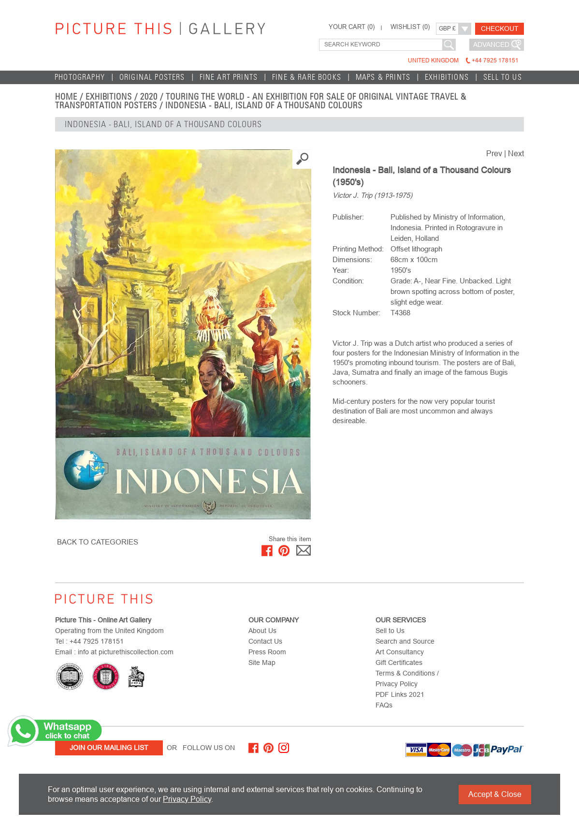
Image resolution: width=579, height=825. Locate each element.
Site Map (261, 662)
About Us (262, 630)
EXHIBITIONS (447, 77)
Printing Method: (358, 249)
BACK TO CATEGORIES (97, 542)
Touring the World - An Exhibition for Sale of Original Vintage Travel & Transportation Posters (260, 101)
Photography (80, 77)
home (66, 96)
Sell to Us (502, 77)
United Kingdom (463, 60)
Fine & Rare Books (306, 77)
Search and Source (405, 641)
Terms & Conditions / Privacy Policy (407, 678)
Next (516, 153)
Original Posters (152, 77)
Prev (494, 153)
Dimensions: (352, 259)
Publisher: (348, 217)
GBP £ (447, 28)
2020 (149, 96)
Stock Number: (356, 313)
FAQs (384, 705)
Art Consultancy (400, 652)
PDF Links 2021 (400, 694)
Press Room (267, 652)
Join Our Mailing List (109, 747)
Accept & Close (494, 794)
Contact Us (265, 641)
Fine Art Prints (229, 77)
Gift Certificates (399, 662)
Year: (341, 270)
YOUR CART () (352, 27)
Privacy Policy (187, 799)
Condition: (348, 281)
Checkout (500, 28)
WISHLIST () (410, 27)
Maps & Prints (383, 77)
